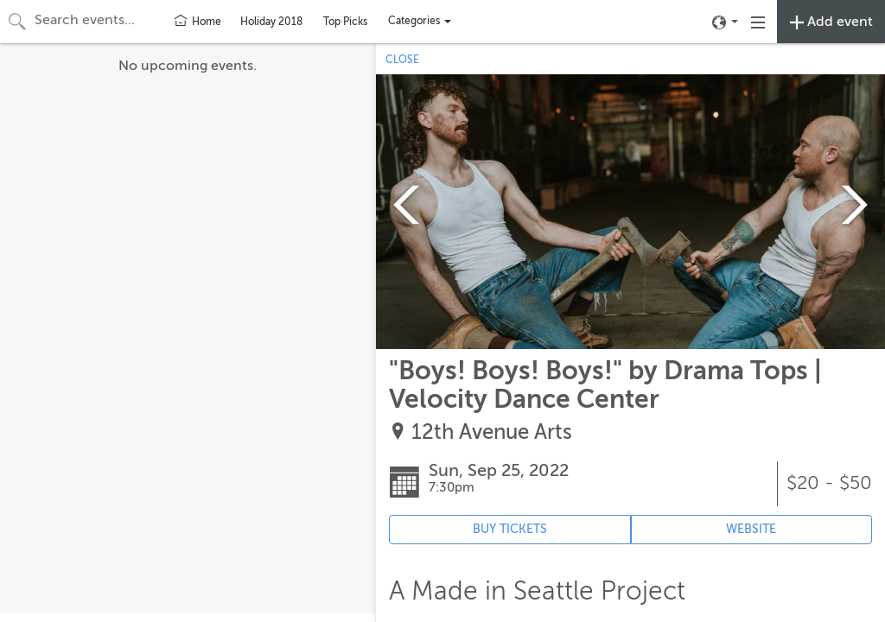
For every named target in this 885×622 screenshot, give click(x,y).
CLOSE (402, 60)
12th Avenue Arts (491, 432)
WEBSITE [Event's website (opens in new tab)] (751, 529)
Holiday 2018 (271, 22)
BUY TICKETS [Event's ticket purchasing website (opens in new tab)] (510, 529)
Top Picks (345, 22)
